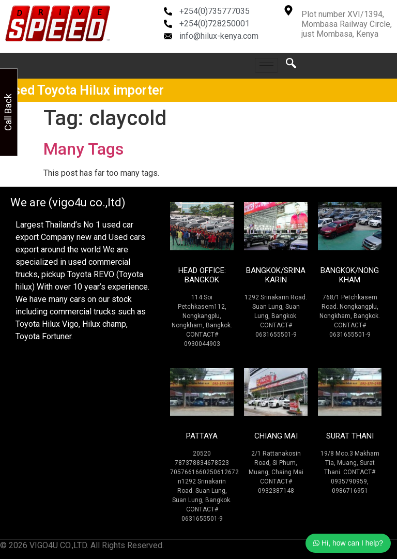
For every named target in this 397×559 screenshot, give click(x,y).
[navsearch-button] (291, 65)
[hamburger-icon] (266, 65)
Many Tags (83, 149)
